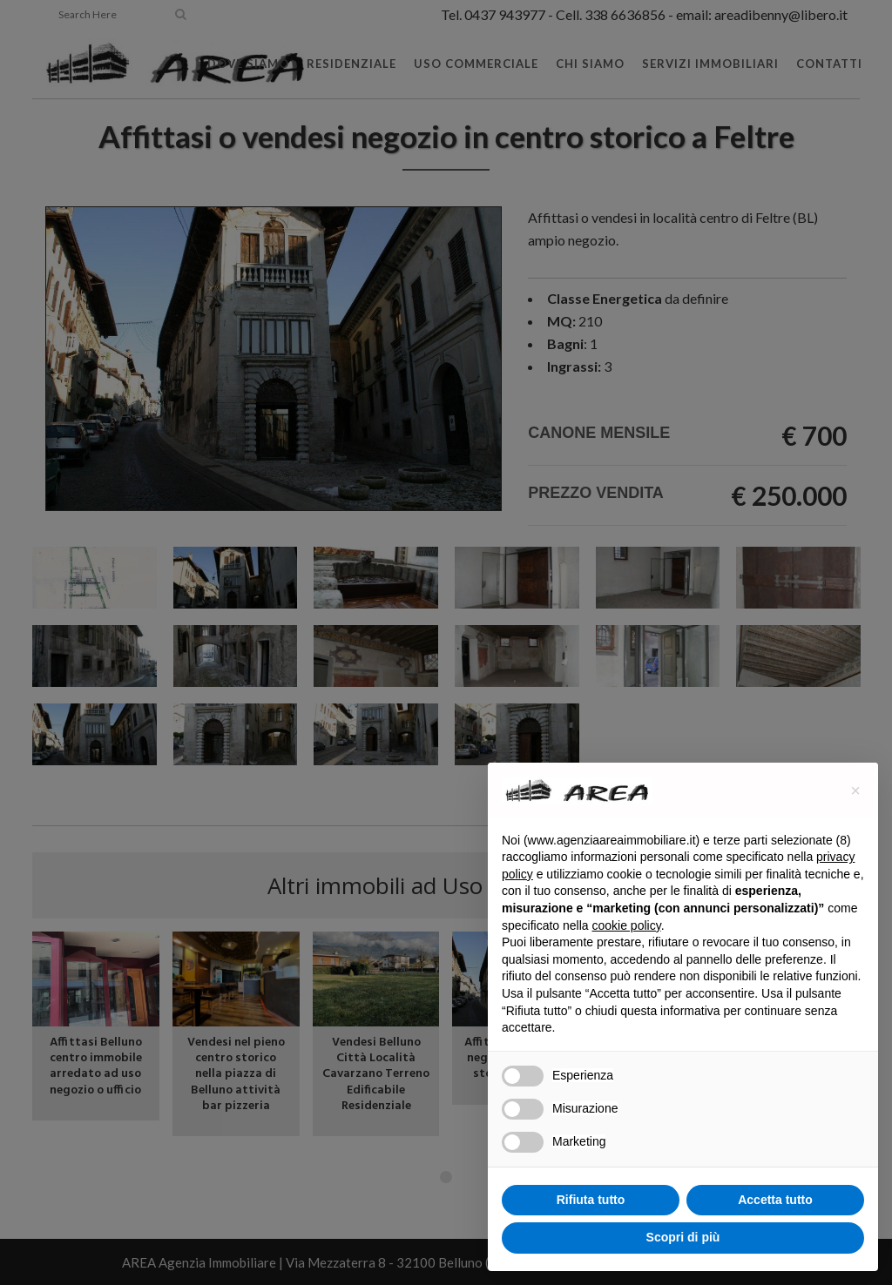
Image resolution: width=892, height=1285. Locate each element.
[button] (855, 790)
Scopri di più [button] (683, 1237)
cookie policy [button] (626, 925)
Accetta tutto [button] (775, 1200)
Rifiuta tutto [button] (591, 1200)
